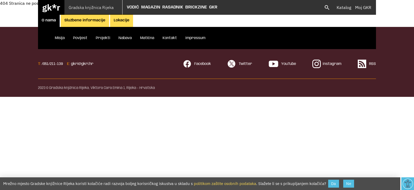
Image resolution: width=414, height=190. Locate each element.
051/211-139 (53, 64)
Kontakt (170, 38)
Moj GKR (363, 7)
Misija (60, 38)
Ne (348, 183)
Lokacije (121, 20)
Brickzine (196, 7)
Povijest (80, 38)
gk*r (51, 7)
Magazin (150, 7)
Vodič (133, 7)
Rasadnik (172, 7)
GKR (213, 7)
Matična (147, 38)
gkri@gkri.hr (82, 64)
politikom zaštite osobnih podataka (225, 183)
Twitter (239, 64)
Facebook (197, 64)
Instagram (326, 64)
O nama (49, 20)
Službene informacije (84, 20)
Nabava (125, 38)
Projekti (103, 38)
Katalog (344, 7)
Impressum (195, 38)
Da (333, 183)
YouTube (282, 64)
